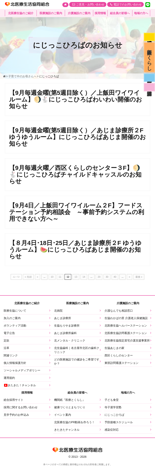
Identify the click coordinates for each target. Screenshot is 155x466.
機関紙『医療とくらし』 (69, 399)
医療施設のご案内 (51, 13)
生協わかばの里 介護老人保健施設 (126, 318)
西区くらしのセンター (119, 355)
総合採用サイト (13, 399)
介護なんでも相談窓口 (119, 310)
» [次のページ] (129, 276)
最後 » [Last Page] (138, 276)
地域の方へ (141, 13)
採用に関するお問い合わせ (21, 407)
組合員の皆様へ (120, 13)
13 (75, 276)
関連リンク (11, 355)
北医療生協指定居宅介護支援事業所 (127, 340)
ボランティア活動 (15, 325)
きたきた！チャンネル (20, 385)
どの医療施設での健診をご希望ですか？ (76, 361)
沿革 (6, 348)
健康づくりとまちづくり (69, 407)
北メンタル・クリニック (69, 340)
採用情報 (100, 13)
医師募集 (149, 77)
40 (115, 276)
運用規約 (9, 377)
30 (107, 276)
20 (99, 276)
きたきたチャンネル (67, 429)
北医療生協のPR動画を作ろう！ (74, 422)
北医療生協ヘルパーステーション (126, 325)
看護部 (149, 87)
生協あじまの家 (114, 348)
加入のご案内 (12, 318)
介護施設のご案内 (79, 13)
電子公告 (9, 333)
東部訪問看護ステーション (121, 362)
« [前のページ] (37, 276)
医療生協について (15, 310)
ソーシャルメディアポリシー (22, 370)
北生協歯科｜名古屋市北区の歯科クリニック (76, 350)
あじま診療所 (62, 318)
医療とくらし (149, 57)
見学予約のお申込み (16, 414)
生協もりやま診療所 (67, 325)
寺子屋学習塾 (113, 407)
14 (84, 276)
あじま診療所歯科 (65, 333)
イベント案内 (62, 414)
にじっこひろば (114, 414)
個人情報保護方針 (15, 362)
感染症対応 (149, 37)
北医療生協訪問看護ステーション (126, 333)
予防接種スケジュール (119, 422)
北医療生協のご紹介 (21, 13)
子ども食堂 (112, 399)
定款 (6, 340)
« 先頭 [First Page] (28, 276)
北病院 (58, 310)
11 (60, 276)
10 (52, 276)
